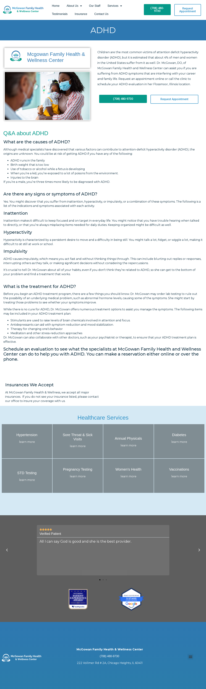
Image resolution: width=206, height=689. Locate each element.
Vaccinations (179, 469)
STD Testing (27, 473)
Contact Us (101, 13)
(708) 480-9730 (109, 656)
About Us (74, 6)
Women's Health (128, 469)
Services (115, 6)
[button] (99, 579)
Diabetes (179, 435)
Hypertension (26, 435)
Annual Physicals (128, 438)
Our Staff (94, 5)
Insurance (81, 13)
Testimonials (59, 13)
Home (55, 5)
